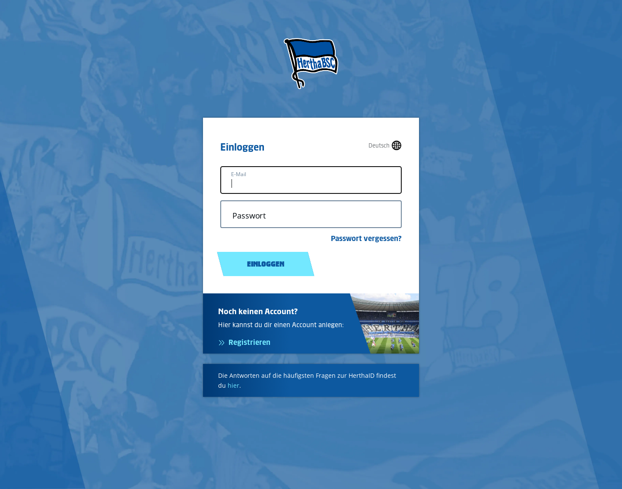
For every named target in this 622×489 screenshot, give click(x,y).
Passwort (249, 216)
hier (233, 385)
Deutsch (379, 145)
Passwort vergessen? (366, 238)
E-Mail (238, 174)
